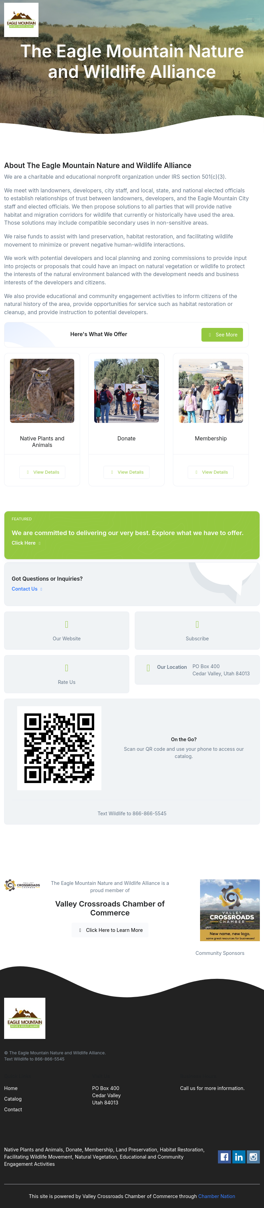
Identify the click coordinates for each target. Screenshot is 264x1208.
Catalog (13, 1099)
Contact (13, 1109)
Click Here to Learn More (110, 930)
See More (222, 334)
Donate (126, 438)
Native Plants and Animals (42, 441)
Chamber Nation (216, 1196)
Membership (211, 438)
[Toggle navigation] (253, 20)
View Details (42, 472)
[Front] (22, 20)
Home (11, 1088)
